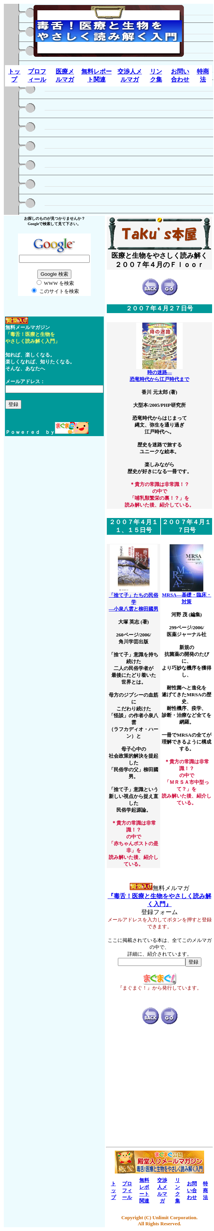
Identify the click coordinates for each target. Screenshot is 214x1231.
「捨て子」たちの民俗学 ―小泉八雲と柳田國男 (133, 599)
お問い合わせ (192, 1190)
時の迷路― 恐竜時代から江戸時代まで (159, 373)
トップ (113, 1190)
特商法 (205, 1190)
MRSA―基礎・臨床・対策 (186, 595)
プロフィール (127, 1190)
